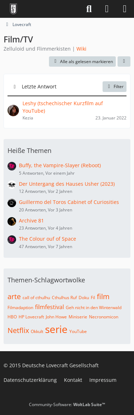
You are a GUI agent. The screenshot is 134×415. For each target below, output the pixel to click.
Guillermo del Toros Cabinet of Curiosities (69, 202)
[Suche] (89, 9)
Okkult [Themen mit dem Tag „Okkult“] (37, 331)
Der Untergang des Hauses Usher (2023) (67, 183)
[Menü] (125, 9)
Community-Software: (67, 404)
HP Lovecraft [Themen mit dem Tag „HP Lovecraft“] (31, 317)
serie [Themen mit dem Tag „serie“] (56, 329)
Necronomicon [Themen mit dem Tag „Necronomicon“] (103, 317)
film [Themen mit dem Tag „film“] (103, 296)
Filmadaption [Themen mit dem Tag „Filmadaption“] (20, 307)
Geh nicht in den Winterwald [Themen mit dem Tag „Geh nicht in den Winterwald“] (93, 307)
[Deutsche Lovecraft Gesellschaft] (13, 9)
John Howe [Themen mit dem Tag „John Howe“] (56, 317)
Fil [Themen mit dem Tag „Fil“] (93, 297)
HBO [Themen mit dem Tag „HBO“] (12, 317)
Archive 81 (31, 220)
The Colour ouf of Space (47, 238)
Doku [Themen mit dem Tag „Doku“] (84, 297)
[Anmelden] (107, 9)
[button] (124, 61)
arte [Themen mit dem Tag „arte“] (14, 296)
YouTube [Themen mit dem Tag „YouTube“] (78, 331)
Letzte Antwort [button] (39, 86)
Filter (114, 86)
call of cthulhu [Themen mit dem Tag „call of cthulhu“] (36, 297)
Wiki (81, 48)
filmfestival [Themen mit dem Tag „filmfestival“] (49, 307)
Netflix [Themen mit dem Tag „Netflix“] (18, 330)
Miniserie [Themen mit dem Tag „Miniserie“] (78, 317)
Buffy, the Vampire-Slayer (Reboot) (60, 165)
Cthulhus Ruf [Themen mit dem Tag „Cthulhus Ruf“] (64, 297)
